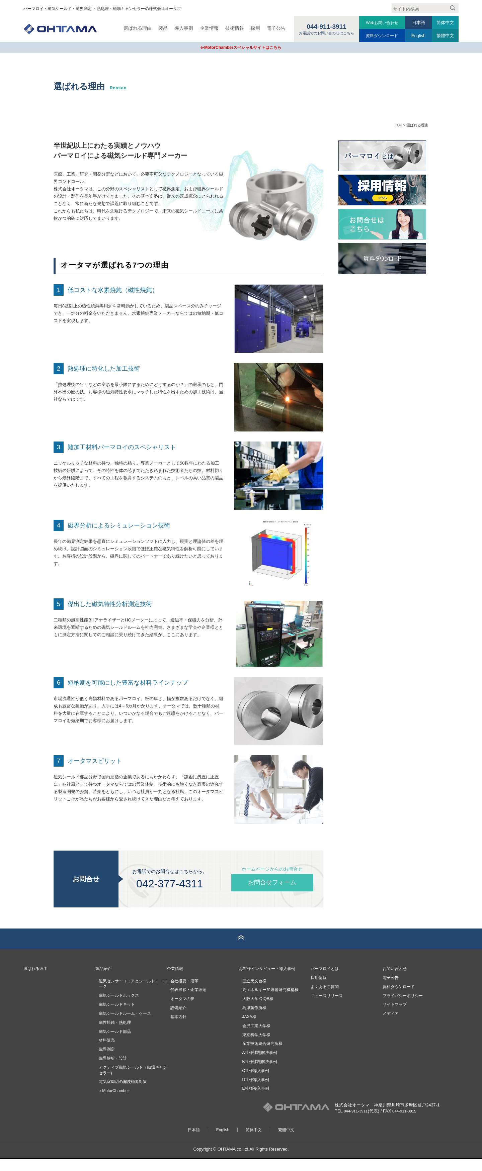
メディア (391, 1025)
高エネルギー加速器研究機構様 (270, 1002)
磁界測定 (107, 1061)
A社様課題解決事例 (259, 1065)
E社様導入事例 (255, 1100)
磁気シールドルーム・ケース (125, 1025)
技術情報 (232, 28)
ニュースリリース (328, 1007)
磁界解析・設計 (113, 1070)
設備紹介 (178, 1020)
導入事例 (181, 28)
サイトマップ (396, 1016)
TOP (398, 125)
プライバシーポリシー (404, 1007)
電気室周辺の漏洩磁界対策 (123, 1094)
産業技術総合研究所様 (262, 1056)
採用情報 (319, 989)
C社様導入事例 (255, 1082)
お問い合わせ (396, 980)
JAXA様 (249, 1029)
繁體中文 (445, 35)
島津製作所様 (254, 1020)
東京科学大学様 (256, 1047)
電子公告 (273, 28)
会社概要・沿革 (184, 993)
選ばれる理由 (135, 28)
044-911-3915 (408, 1123)
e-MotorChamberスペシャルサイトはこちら (241, 47)
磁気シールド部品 (115, 1043)
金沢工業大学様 (256, 1038)
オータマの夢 (182, 1011)
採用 (253, 28)
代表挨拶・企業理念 (188, 1002)
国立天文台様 (254, 993)
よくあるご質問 (326, 998)
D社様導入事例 (255, 1091)
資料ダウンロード (381, 35)
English (418, 35)
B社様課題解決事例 (259, 1074)
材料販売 (107, 1052)
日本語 (418, 22)
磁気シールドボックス (119, 1007)
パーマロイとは (326, 980)
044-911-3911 (357, 1123)
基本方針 (178, 1029)
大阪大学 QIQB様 (257, 1011)
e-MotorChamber (114, 1103)
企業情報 (206, 28)
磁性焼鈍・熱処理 (115, 1034)
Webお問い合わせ (381, 22)
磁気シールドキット (117, 1016)
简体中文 (445, 22)
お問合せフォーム (272, 882)
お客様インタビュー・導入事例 (269, 980)
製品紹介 (104, 980)
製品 (160, 28)
